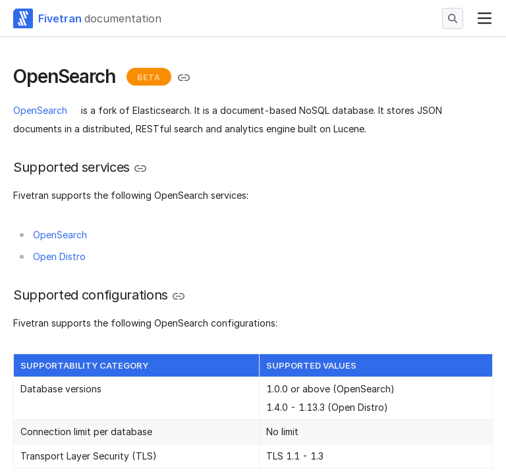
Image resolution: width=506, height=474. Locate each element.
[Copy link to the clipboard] (183, 78)
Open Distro (59, 256)
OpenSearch (40, 110)
